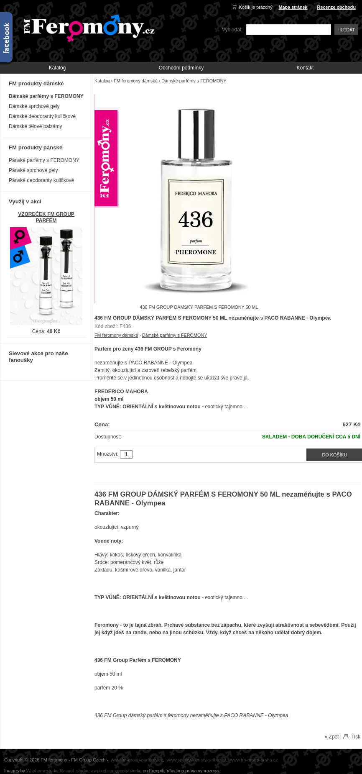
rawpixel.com (102, 770)
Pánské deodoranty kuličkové (41, 180)
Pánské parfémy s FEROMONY (44, 160)
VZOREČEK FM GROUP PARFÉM (46, 217)
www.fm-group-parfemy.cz (137, 759)
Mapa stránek (293, 7)
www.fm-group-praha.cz (254, 759)
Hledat (346, 29)
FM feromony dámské (135, 80)
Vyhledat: (232, 30)
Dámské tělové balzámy (35, 126)
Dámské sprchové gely (34, 106)
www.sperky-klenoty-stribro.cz (197, 759)
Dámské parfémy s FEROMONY (193, 80)
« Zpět (332, 737)
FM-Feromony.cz (88, 27)
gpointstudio (129, 770)
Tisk (355, 737)
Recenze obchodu (336, 7)
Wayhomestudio (42, 770)
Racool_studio (74, 770)
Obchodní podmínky (181, 68)
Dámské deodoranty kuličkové (42, 116)
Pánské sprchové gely (33, 170)
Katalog (57, 68)
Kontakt (305, 68)
